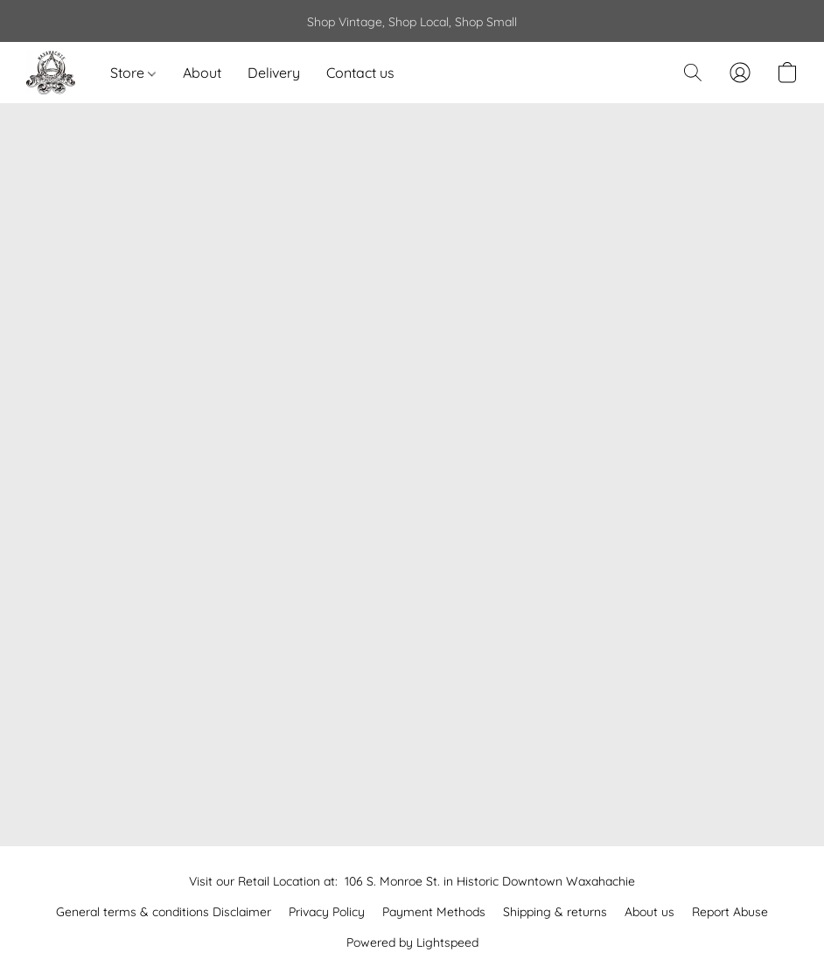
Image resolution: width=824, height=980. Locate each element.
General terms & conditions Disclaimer (163, 912)
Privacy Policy (327, 912)
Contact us (360, 72)
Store (133, 72)
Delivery (274, 72)
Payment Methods (433, 912)
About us (649, 912)
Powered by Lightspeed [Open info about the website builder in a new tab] (412, 942)
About (202, 72)
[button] (50, 72)
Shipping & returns (555, 912)
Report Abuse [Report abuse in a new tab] (730, 912)
